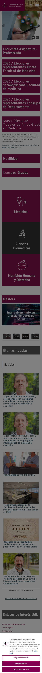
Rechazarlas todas (21, 666)
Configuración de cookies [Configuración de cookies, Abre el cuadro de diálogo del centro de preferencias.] (21, 660)
